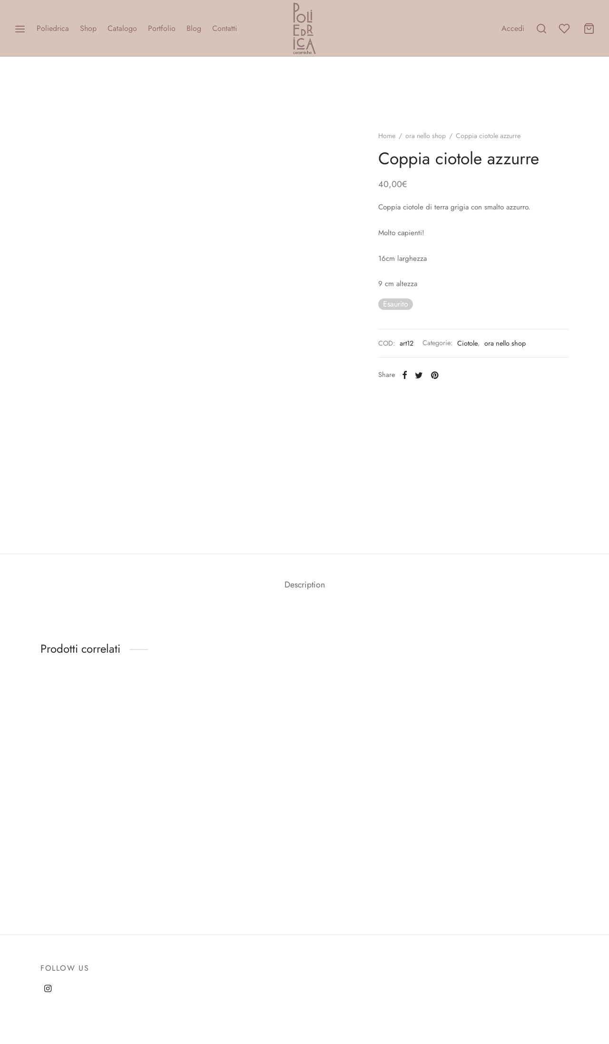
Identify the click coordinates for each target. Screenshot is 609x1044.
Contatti (224, 28)
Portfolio (162, 28)
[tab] (305, 585)
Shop (88, 28)
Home (386, 135)
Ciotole (467, 343)
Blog (194, 28)
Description (305, 584)
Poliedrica (53, 28)
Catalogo (122, 28)
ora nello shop (425, 135)
